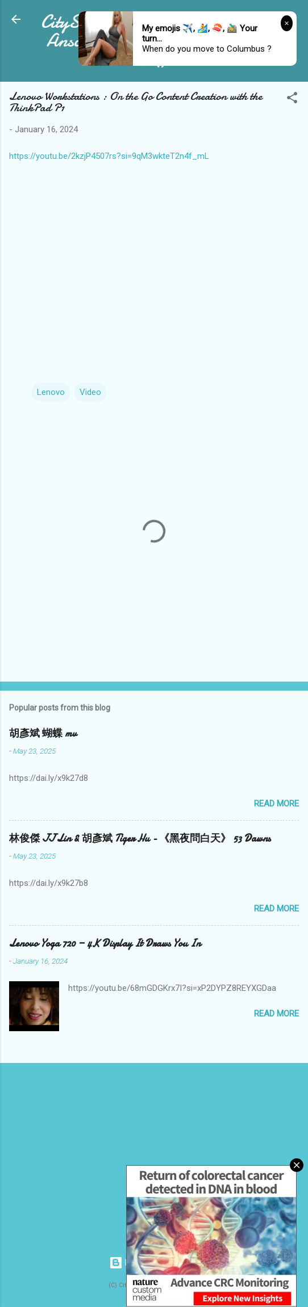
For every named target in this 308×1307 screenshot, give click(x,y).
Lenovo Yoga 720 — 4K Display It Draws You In (105, 943)
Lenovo (51, 392)
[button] (292, 99)
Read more (276, 804)
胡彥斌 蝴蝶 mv (43, 733)
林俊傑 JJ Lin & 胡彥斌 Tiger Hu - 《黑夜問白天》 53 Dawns (139, 838)
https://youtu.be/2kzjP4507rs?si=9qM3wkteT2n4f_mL (109, 156)
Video (90, 392)
